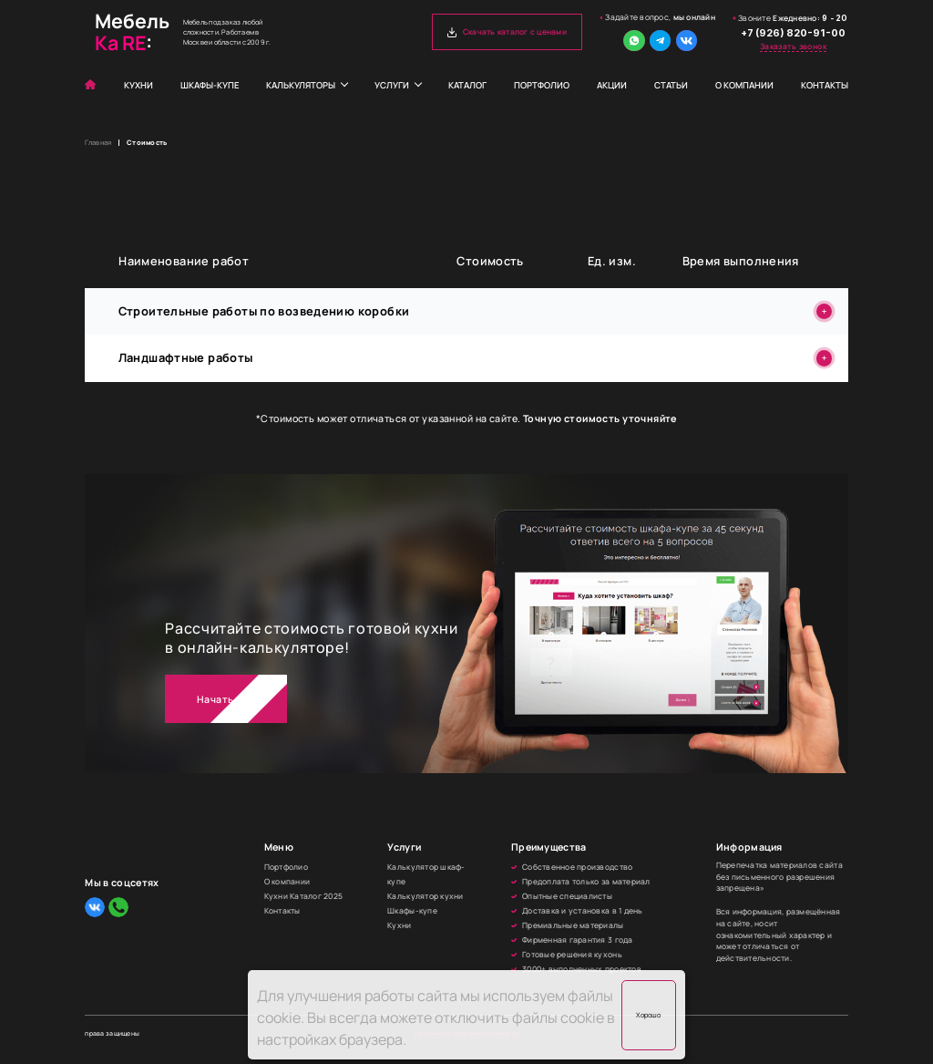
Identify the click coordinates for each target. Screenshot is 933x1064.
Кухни (138, 85)
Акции (612, 85)
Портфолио (541, 85)
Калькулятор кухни (425, 896)
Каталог (467, 85)
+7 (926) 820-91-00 (793, 33)
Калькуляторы (300, 85)
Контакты (824, 85)
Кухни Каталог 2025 (303, 896)
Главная (98, 143)
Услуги (391, 85)
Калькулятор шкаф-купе (426, 874)
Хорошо (648, 1014)
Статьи (671, 85)
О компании (744, 85)
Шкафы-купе (210, 85)
